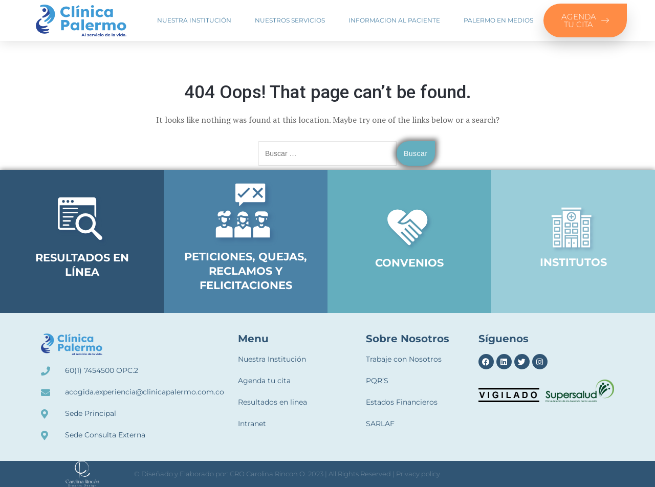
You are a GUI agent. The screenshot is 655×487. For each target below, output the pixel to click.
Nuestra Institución (194, 20)
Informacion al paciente (394, 20)
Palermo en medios (498, 20)
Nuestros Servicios (290, 20)
